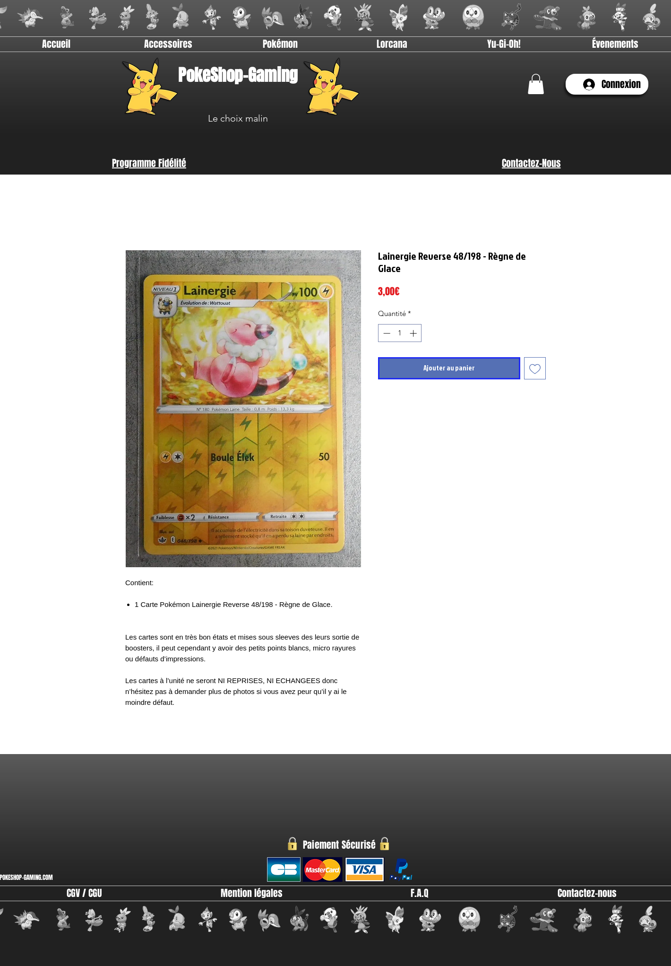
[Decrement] (385, 333)
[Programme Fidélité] (149, 163)
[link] (535, 84)
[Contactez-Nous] (531, 163)
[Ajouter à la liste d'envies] (535, 368)
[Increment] (414, 333)
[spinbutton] (400, 333)
